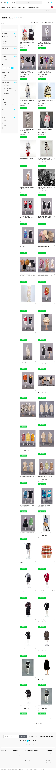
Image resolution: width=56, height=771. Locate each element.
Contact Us (3, 759)
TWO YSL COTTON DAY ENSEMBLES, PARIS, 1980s (27, 246)
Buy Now (8, 7)
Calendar (14, 7)
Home (2, 13)
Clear (14, 33)
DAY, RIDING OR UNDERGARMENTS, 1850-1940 (45, 390)
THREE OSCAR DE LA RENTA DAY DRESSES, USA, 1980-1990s (45, 477)
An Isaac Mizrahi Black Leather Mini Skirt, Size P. (26, 562)
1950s (9, 123)
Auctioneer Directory (16, 755)
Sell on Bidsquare (28, 753)
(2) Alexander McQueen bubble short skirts (27, 43)
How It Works (30, 7)
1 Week (9, 75)
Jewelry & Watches (25, 10)
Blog (24, 7)
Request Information (29, 755)
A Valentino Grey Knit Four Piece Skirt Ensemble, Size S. (27, 620)
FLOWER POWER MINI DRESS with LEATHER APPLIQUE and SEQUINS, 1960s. (45, 706)
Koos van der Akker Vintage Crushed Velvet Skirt (45, 677)
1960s (9, 128)
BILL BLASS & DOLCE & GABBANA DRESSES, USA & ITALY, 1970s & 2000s (45, 217)
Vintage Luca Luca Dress (24, 303)
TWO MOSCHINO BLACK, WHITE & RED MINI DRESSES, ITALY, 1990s (26, 217)
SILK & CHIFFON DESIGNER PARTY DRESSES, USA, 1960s (26, 448)
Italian (9, 102)
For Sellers (36, 7)
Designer (9, 112)
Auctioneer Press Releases (30, 759)
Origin (3, 99)
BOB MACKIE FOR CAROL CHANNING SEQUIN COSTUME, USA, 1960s (45, 304)
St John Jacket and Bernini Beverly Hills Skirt (45, 101)
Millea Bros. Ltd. (22, 47)
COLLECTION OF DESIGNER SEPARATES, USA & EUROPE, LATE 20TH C (27, 275)
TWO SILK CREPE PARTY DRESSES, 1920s (45, 448)
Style (3, 109)
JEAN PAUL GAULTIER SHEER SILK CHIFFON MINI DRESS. (26, 677)
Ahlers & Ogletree (9, 85)
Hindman (21, 566)
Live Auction (9, 51)
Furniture (17, 10)
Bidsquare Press (4, 755)
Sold (9, 41)
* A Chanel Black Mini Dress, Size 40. (27, 705)
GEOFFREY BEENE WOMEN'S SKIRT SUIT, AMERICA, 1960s (27, 130)
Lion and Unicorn (41, 105)
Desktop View (42, 769)
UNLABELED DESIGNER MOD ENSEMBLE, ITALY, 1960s (44, 506)
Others (53, 10)
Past (9, 38)
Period (3, 117)
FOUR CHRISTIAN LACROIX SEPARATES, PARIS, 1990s (25, 390)
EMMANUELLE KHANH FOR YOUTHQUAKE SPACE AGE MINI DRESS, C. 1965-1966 (44, 43)
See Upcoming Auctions (16, 753)
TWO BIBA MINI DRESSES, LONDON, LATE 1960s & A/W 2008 (27, 506)
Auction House (5, 82)
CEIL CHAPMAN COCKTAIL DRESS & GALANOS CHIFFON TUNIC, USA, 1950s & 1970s (27, 533)
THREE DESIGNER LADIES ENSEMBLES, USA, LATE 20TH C (44, 246)
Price (3, 64)
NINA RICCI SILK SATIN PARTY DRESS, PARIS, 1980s (26, 362)
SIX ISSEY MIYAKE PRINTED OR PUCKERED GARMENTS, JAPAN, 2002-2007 (26, 419)
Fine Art (2, 10)
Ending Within (5, 72)
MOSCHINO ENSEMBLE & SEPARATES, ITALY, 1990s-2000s (26, 72)
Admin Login (27, 757)
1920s (9, 120)
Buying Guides (48, 762)
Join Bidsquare (14, 757)
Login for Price (23, 50)
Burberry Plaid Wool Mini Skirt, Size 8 (45, 561)
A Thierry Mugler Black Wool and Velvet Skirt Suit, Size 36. (44, 620)
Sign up (52, 2)
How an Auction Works (50, 757)
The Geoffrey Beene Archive (9, 104)
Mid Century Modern (35, 10)
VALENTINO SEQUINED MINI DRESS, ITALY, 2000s (27, 188)
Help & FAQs (48, 760)
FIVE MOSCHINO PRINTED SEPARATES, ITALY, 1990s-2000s (44, 72)
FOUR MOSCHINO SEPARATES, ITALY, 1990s (26, 333)
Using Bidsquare (49, 753)
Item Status (4, 33)
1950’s (9, 125)
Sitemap (47, 759)
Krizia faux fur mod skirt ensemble (26, 158)
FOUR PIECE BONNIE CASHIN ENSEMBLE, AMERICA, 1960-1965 (45, 419)
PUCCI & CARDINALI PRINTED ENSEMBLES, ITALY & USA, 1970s (45, 275)
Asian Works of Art (46, 10)
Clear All (15, 27)
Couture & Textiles (9, 60)
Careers (2, 757)
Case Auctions (9, 93)
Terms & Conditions (33, 769)
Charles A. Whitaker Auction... (24, 681)
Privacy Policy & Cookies (23, 769)
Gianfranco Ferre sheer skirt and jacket (27, 100)
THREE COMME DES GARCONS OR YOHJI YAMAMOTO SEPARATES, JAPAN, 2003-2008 (45, 362)
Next (41, 723)
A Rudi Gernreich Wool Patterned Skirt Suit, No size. (45, 648)
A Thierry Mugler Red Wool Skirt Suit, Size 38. (45, 591)
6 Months (9, 77)
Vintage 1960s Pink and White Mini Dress (45, 130)
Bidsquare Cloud (28, 760)
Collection (5, 13)
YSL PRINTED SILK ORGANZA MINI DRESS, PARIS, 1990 (45, 188)
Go (12, 67)
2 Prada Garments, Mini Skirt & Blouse (45, 532)
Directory (19, 7)
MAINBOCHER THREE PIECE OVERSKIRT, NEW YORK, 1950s (44, 333)
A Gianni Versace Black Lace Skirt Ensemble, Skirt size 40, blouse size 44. (27, 591)
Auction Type (5, 48)
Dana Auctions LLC (41, 134)
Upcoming (9, 36)
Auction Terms (49, 755)
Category (4, 56)
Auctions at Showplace (9, 88)
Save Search (19, 17)
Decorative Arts (10, 10)
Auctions (3, 7)
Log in (48, 2)
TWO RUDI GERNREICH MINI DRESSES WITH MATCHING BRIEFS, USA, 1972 (45, 159)
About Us (3, 753)
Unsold (9, 43)
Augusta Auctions (9, 90)
